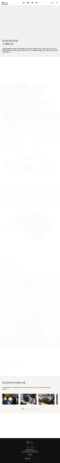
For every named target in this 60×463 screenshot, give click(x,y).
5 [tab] (37, 408)
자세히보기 (5, 370)
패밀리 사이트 (27, 458)
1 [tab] (23, 409)
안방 (32, 2)
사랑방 (28, 2)
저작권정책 (32, 447)
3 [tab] (30, 408)
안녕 (24, 2)
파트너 (27, 447)
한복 (36, 2)
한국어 (52, 2)
